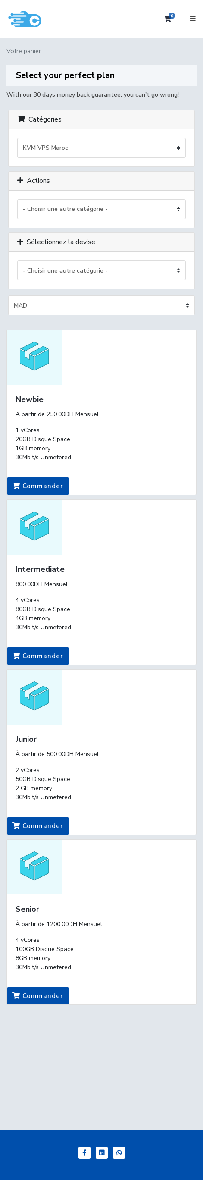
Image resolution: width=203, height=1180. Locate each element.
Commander (37, 486)
